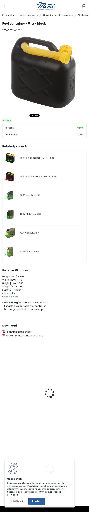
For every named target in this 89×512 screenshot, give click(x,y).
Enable (36, 501)
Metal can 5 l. (13, 396)
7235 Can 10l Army (29, 232)
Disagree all (17, 501)
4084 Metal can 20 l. (30, 214)
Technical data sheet (16, 332)
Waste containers (29, 15)
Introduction (8, 15)
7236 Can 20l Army (30, 251)
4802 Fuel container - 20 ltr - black (38, 176)
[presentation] (4, 389)
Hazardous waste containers (58, 15)
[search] (84, 6)
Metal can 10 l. (56, 396)
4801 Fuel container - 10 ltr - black (37, 157)
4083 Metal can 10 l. (30, 195)
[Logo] (44, 6)
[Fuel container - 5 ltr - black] (45, 72)
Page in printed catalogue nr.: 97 (23, 335)
